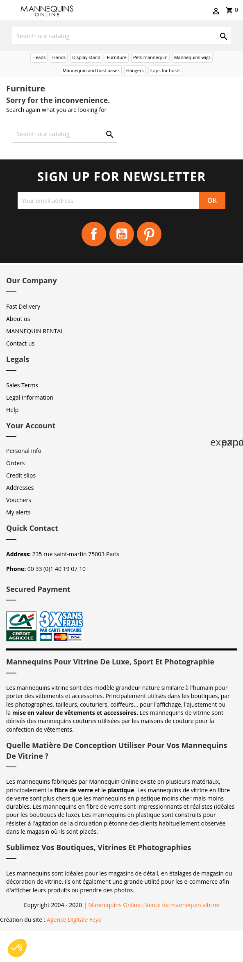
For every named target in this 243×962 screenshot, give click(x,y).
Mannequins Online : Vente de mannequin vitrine (153, 905)
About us (18, 319)
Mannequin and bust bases (91, 70)
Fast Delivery (23, 306)
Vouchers (18, 500)
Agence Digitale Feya (74, 919)
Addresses (20, 487)
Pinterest (149, 234)
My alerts (18, 512)
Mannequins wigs (192, 57)
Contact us (20, 343)
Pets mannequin (150, 57)
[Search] (121, 36)
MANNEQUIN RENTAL (35, 331)
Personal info (23, 451)
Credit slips (21, 475)
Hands (59, 57)
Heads (38, 57)
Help (12, 410)
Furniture (117, 57)
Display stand (86, 57)
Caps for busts (165, 70)
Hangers (135, 70)
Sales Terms (22, 385)
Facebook (94, 234)
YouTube (121, 234)
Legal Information (29, 397)
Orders (15, 463)
